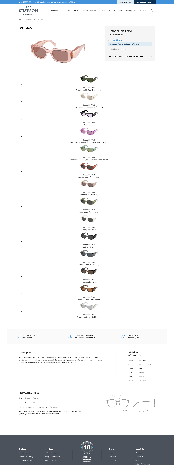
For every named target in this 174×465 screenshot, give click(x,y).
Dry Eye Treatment (52, 460)
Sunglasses (28, 19)
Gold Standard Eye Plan (27, 460)
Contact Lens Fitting (26, 457)
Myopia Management (52, 457)
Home (20, 19)
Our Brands (112, 460)
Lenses (111, 453)
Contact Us (139, 457)
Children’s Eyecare (90, 10)
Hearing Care (131, 10)
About (143, 10)
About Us (138, 453)
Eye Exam (55, 10)
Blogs (137, 460)
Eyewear (106, 10)
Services (118, 10)
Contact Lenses (71, 10)
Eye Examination (24, 453)
